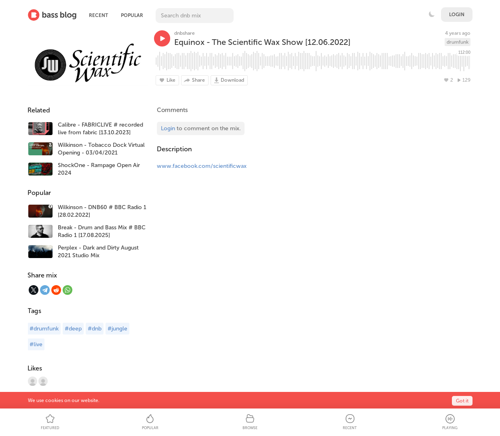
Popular (132, 15)
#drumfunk (44, 328)
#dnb (94, 328)
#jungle (117, 328)
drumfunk (457, 42)
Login (456, 14)
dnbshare (184, 33)
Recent (98, 15)
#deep (73, 328)
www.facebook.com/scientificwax (202, 166)
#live (36, 344)
